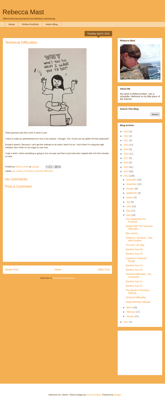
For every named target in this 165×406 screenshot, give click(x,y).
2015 (126, 167)
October (130, 188)
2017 (126, 158)
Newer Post (11, 269)
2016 (126, 162)
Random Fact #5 (134, 253)
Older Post (104, 269)
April (128, 215)
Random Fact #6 (134, 249)
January (130, 316)
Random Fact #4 (134, 265)
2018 (126, 153)
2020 (126, 145)
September (132, 193)
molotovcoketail (93, 395)
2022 (126, 136)
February (131, 312)
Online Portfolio (30, 24)
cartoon (19, 171)
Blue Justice (132, 233)
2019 (126, 149)
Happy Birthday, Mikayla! (138, 302)
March (129, 307)
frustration (29, 171)
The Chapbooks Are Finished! (136, 220)
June (129, 206)
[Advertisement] (140, 352)
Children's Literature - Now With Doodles (139, 239)
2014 (126, 171)
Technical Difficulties (136, 297)
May (128, 210)
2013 (126, 176)
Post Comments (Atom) (64, 278)
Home (12, 24)
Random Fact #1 (134, 286)
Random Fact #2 (134, 281)
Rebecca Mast (23, 12)
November (131, 184)
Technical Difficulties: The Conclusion (138, 275)
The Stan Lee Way (135, 245)
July (128, 202)
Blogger (117, 395)
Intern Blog (52, 24)
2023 (126, 131)
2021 (126, 140)
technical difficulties (44, 171)
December (131, 179)
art (14, 171)
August (130, 197)
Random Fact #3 (134, 270)
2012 (126, 322)
